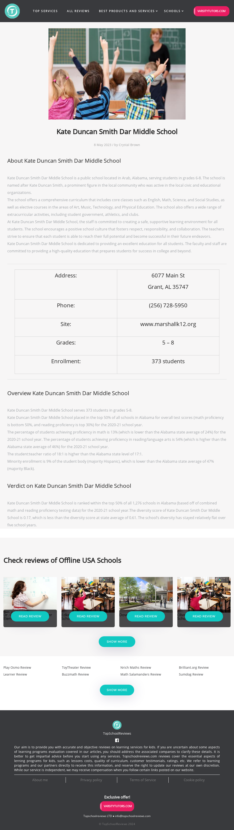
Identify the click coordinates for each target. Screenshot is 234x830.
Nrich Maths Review (135, 667)
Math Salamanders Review (140, 674)
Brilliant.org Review (194, 667)
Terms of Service (143, 780)
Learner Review (15, 674)
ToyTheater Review (76, 667)
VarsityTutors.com (211, 11)
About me (40, 780)
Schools (172, 11)
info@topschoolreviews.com (133, 816)
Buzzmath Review (75, 674)
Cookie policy (194, 780)
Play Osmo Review (17, 667)
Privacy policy (91, 780)
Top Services (45, 11)
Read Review (30, 616)
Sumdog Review (191, 674)
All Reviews (78, 11)
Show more (117, 641)
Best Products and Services (127, 11)
